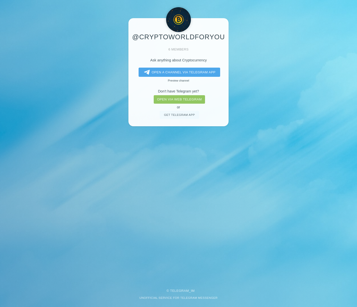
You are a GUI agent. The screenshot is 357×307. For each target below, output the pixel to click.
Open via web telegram (179, 99)
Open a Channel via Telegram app (179, 72)
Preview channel (178, 80)
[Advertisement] (178, 204)
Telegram (179, 291)
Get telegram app (179, 114)
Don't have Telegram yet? (178, 91)
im (193, 291)
